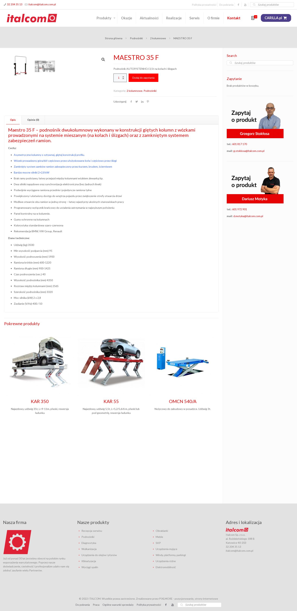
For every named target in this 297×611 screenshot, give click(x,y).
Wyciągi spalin (89, 567)
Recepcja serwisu (91, 530)
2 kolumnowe (158, 38)
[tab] (13, 194)
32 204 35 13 (14, 4)
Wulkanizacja (89, 549)
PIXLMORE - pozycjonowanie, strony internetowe (188, 598)
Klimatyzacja (88, 561)
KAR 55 (111, 475)
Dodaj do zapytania (143, 77)
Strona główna (113, 38)
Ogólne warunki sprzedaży (118, 604)
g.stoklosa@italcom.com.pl (248, 150)
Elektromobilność (166, 567)
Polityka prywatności (204, 4)
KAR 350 (40, 475)
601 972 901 (239, 209)
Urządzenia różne (166, 561)
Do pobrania (226, 4)
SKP (158, 542)
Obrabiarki (162, 530)
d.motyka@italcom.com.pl (248, 216)
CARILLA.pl (276, 18)
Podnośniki (136, 38)
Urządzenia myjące (166, 549)
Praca (96, 604)
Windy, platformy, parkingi (171, 555)
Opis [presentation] (13, 194)
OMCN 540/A (182, 475)
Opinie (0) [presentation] (33, 194)
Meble (159, 536)
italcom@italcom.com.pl (42, 4)
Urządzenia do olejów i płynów (99, 555)
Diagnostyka (88, 542)
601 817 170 (239, 144)
